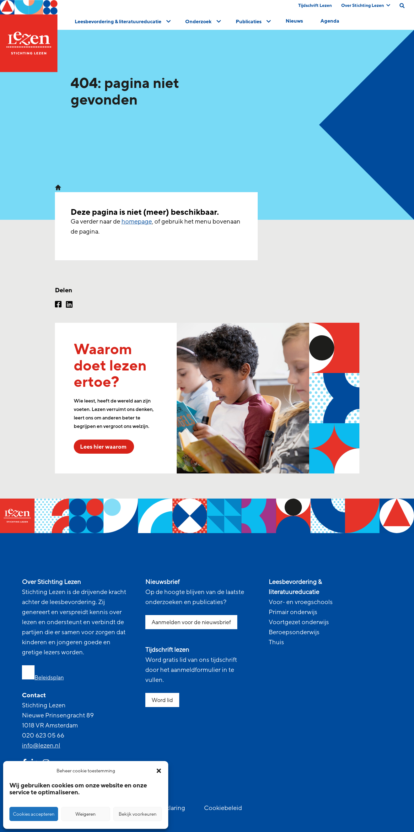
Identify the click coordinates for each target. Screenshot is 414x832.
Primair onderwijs (293, 612)
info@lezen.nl (41, 746)
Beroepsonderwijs (294, 632)
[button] (159, 771)
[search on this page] (402, 6)
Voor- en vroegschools (301, 602)
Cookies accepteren (34, 814)
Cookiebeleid (223, 808)
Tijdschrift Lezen (315, 5)
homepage (136, 222)
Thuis (276, 642)
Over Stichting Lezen (365, 5)
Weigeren (85, 814)
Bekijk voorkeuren (138, 814)
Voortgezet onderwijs (299, 622)
